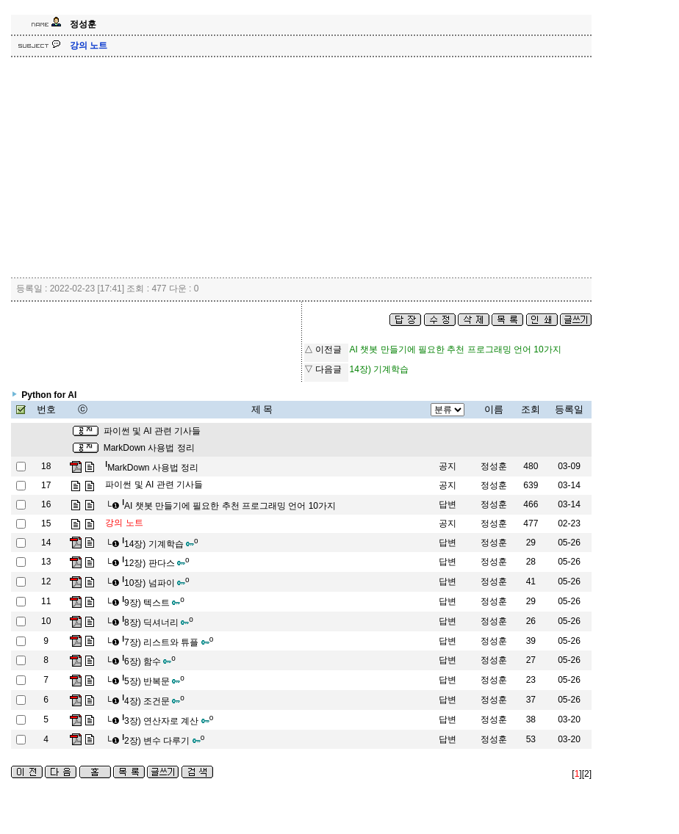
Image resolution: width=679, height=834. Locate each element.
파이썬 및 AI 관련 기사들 (152, 431)
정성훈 (494, 466)
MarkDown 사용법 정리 (149, 448)
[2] (587, 774)
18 (46, 466)
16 (46, 504)
